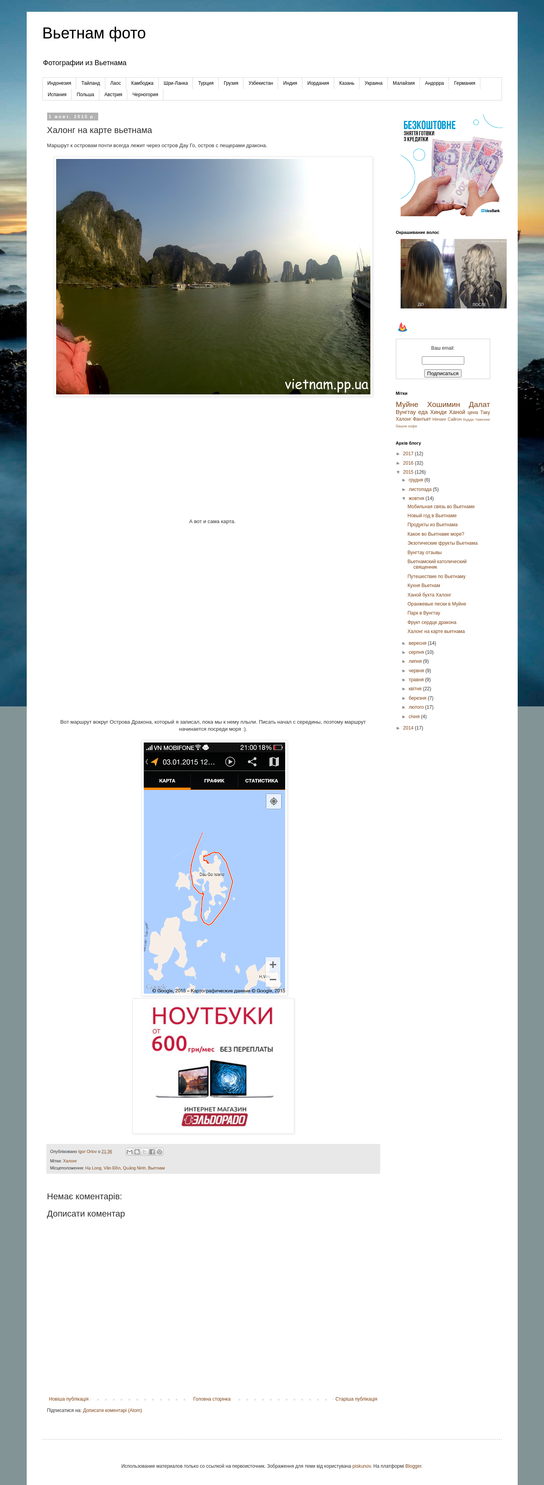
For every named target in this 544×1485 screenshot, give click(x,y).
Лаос (115, 83)
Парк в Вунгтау (423, 613)
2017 (409, 453)
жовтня (416, 498)
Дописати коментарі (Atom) (112, 1410)
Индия (290, 83)
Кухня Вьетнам (423, 585)
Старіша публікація (356, 1399)
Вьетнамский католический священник (437, 564)
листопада (420, 489)
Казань (347, 83)
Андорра (434, 83)
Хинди (438, 412)
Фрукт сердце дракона (431, 622)
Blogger (413, 1466)
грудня (416, 480)
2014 (409, 728)
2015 (409, 472)
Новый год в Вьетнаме (431, 515)
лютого (416, 707)
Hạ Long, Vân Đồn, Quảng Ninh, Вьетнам (125, 1168)
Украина (373, 83)
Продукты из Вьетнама (432, 524)
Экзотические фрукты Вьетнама (442, 543)
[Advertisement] (213, 454)
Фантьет (422, 419)
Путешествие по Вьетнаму (436, 576)
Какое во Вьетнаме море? (435, 534)
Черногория (145, 94)
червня (416, 670)
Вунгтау (406, 412)
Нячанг (439, 419)
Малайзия (404, 83)
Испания (57, 94)
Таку (485, 412)
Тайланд (90, 83)
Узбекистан (261, 83)
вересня (418, 643)
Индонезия (59, 83)
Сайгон (455, 419)
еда (423, 412)
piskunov (361, 1466)
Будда (468, 419)
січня (414, 716)
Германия (464, 83)
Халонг (70, 1160)
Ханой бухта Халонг (429, 595)
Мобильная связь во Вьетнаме (440, 506)
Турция (205, 83)
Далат (479, 404)
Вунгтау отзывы (424, 552)
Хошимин (443, 404)
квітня (415, 688)
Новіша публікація (69, 1399)
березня (417, 698)
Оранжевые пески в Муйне (436, 604)
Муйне (407, 404)
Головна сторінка (212, 1399)
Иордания (318, 83)
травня (416, 679)
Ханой (457, 412)
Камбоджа (142, 83)
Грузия (231, 83)
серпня (416, 652)
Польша (85, 94)
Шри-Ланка (176, 83)
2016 (409, 463)
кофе (412, 426)
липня (415, 661)
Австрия (113, 94)
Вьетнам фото (94, 33)
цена (473, 412)
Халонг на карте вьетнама (436, 631)
